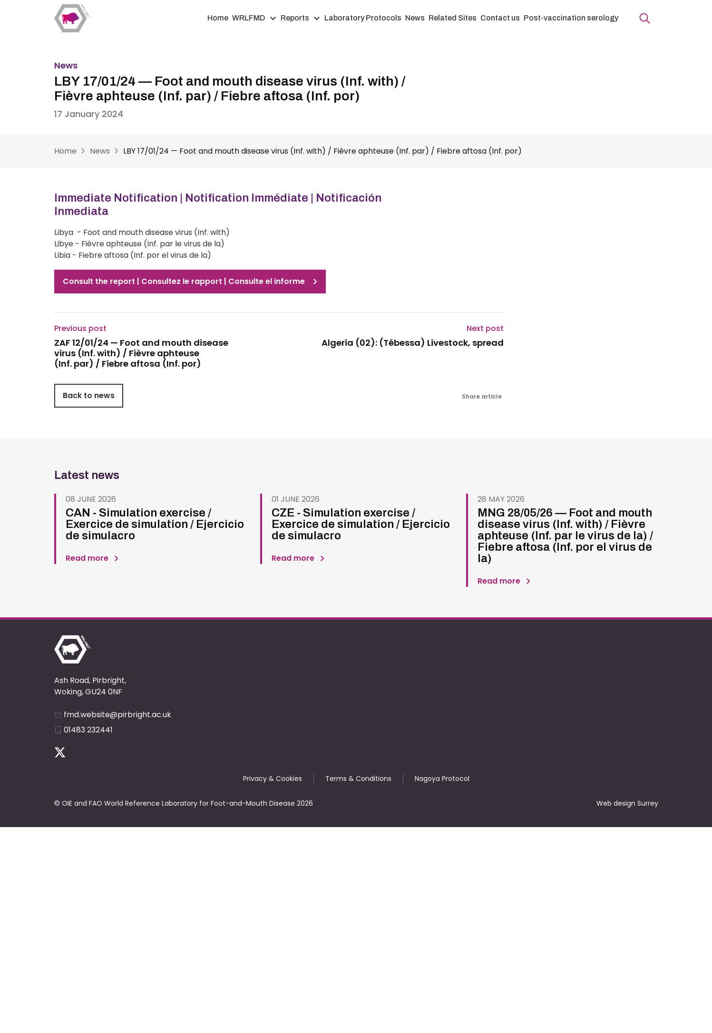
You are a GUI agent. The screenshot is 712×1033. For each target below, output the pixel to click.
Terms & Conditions (358, 778)
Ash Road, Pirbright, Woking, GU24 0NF (90, 686)
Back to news (89, 395)
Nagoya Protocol (442, 778)
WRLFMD (248, 18)
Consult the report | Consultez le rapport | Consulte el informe (184, 281)
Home (217, 18)
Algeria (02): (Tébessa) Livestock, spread (413, 343)
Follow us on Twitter (60, 752)
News (415, 18)
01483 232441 (88, 729)
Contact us (500, 18)
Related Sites (453, 18)
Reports (295, 18)
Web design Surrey (627, 803)
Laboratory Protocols (362, 18)
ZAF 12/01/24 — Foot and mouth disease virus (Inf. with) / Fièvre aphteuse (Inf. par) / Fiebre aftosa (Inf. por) (141, 353)
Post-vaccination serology (571, 18)
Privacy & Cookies (272, 778)
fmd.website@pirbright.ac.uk (117, 714)
